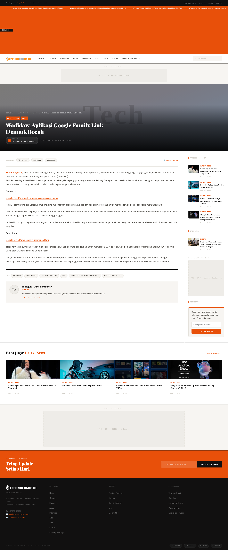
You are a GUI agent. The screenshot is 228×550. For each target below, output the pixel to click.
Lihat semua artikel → (32, 298)
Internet (86, 58)
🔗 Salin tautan (171, 160)
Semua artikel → (214, 354)
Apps (75, 58)
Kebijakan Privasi (176, 513)
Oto (97, 58)
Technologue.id (14, 172)
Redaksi (202, 3)
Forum (115, 58)
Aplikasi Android (49, 276)
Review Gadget (116, 493)
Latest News (23, 113)
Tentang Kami (190, 3)
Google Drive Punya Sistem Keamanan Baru (27, 240)
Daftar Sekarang (210, 464)
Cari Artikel (114, 513)
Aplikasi (17, 276)
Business (64, 58)
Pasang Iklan (174, 508)
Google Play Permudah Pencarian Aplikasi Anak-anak (32, 198)
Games (112, 498)
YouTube (203, 546)
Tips (106, 58)
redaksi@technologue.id (18, 514)
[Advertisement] (120, 31)
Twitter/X (190, 546)
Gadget (52, 58)
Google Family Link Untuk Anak (85, 276)
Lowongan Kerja (131, 58)
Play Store (31, 276)
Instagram (175, 546)
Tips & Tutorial (115, 503)
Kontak (219, 3)
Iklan (210, 3)
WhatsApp (37, 160)
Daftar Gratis (206, 331)
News (41, 58)
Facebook (51, 160)
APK (63, 276)
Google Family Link (113, 276)
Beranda (9, 113)
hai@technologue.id (16, 517)
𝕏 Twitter (22, 160)
